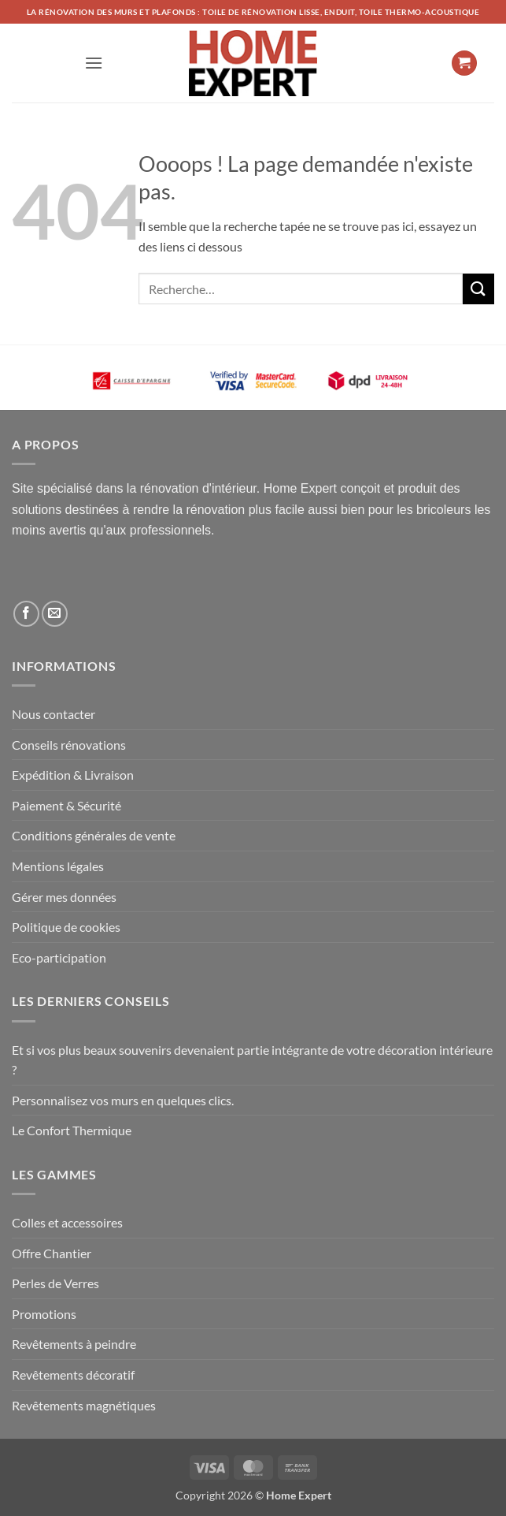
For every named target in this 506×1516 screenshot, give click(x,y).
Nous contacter (53, 713)
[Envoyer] (478, 289)
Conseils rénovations (69, 744)
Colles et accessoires (67, 1222)
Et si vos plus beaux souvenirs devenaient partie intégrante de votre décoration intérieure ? (252, 1060)
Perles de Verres (55, 1283)
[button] (93, 62)
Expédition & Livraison (73, 774)
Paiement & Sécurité (66, 805)
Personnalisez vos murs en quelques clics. (123, 1100)
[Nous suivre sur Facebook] (26, 614)
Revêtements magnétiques (84, 1405)
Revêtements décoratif (73, 1374)
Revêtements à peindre (74, 1343)
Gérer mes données (64, 896)
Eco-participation (59, 957)
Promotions (44, 1313)
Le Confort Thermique (71, 1130)
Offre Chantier (51, 1253)
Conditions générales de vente (93, 835)
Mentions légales (58, 866)
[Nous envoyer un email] (55, 614)
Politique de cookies (66, 926)
